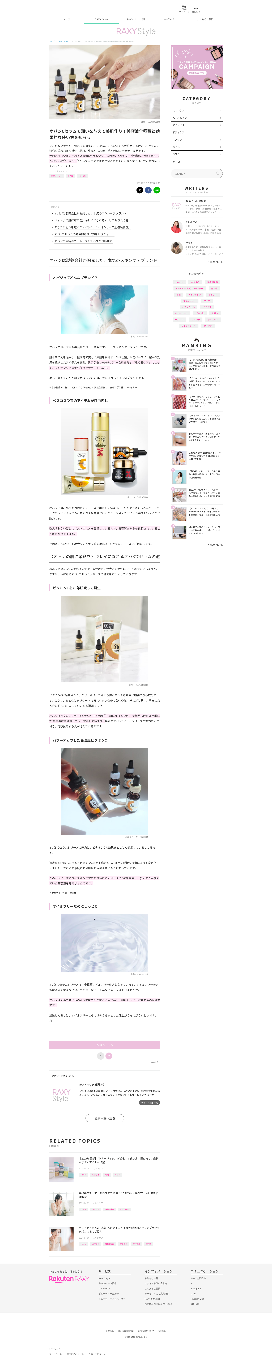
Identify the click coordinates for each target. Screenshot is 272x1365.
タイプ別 (82, 176)
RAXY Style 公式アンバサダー (189, 288)
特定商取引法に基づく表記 (158, 1304)
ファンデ (196, 319)
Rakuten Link (197, 1298)
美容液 (70, 176)
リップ (207, 300)
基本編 (214, 288)
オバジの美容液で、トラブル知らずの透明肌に (83, 241)
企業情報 (110, 1331)
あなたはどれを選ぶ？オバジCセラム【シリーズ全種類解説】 (92, 227)
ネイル (176, 147)
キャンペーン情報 (136, 19)
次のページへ (104, 1045)
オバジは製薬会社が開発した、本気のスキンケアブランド (90, 213)
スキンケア (63, 171)
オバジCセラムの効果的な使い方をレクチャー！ (84, 234)
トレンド (213, 294)
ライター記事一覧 (149, 1102)
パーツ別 (200, 313)
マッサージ (124, 1209)
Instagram (196, 1288)
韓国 (107, 1174)
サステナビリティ (97, 1354)
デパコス (136, 1244)
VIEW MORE (215, 261)
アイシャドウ (195, 294)
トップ (66, 19)
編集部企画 (109, 1209)
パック (117, 1174)
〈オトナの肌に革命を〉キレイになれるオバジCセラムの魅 (91, 220)
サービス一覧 (55, 1354)
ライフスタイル (188, 325)
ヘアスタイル (188, 307)
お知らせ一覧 (151, 1278)
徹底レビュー (56, 176)
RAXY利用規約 (152, 1298)
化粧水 (215, 313)
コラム (176, 154)
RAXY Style (101, 19)
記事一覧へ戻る (105, 1118)
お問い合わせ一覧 (75, 1354)
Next (154, 1062)
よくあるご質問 (205, 19)
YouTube (195, 1304)
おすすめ (95, 1174)
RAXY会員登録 (198, 1278)
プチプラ (123, 1244)
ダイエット (213, 319)
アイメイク (178, 125)
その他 (176, 161)
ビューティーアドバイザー (112, 1298)
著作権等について (146, 1331)
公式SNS (169, 19)
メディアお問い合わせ (156, 1283)
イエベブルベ (181, 313)
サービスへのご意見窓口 (157, 1293)
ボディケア (178, 132)
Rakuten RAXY (64, 8)
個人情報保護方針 (126, 1331)
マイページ (104, 1288)
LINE (193, 1293)
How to (83, 1174)
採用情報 (162, 1331)
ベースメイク (179, 117)
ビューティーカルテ (109, 1293)
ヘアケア (177, 139)
